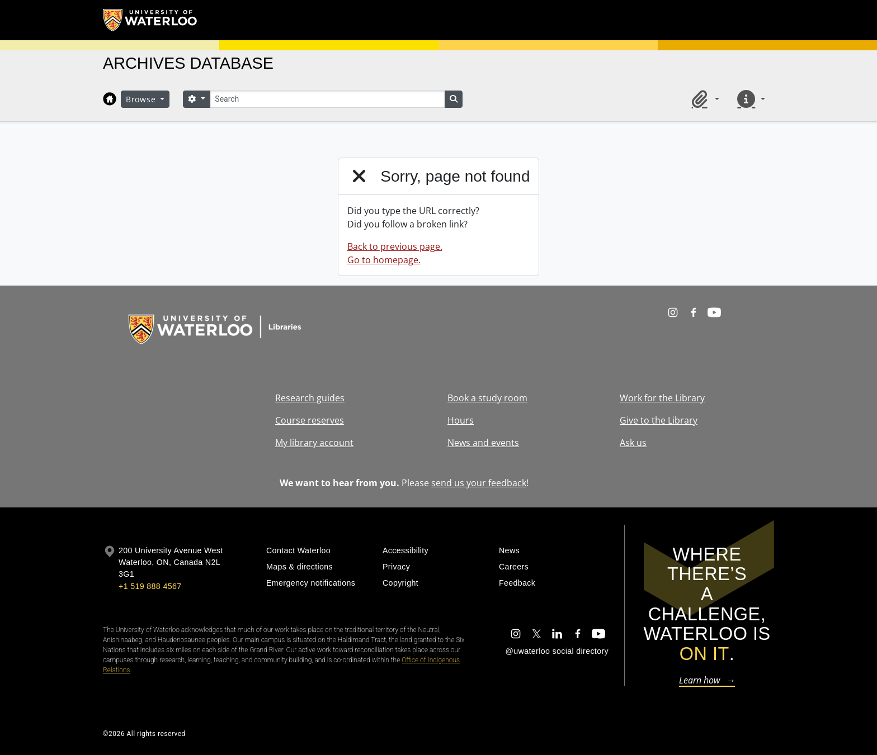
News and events (483, 442)
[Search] (327, 99)
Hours (460, 420)
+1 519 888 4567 (150, 586)
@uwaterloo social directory (557, 651)
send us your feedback (478, 483)
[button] (703, 99)
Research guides (310, 398)
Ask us (633, 442)
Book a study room (487, 398)
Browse (142, 99)
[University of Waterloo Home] (150, 20)
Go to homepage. (384, 260)
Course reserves (309, 420)
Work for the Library (662, 398)
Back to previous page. (394, 246)
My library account (314, 442)
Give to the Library (658, 420)
